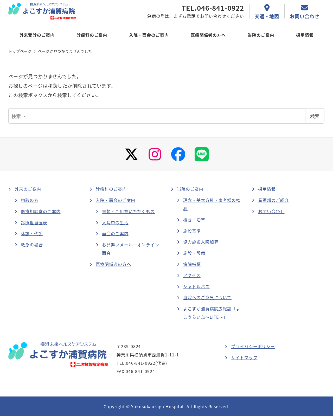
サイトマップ (244, 357)
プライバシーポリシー (253, 346)
